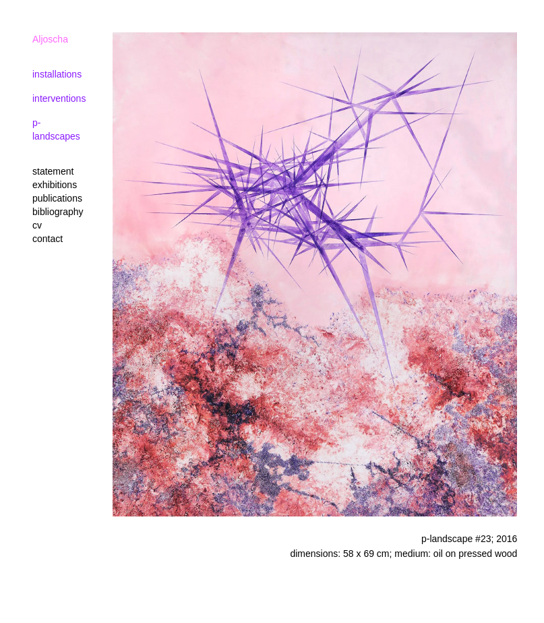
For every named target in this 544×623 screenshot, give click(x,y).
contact (47, 238)
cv (37, 225)
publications (57, 198)
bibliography (58, 211)
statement (52, 171)
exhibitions (54, 184)
